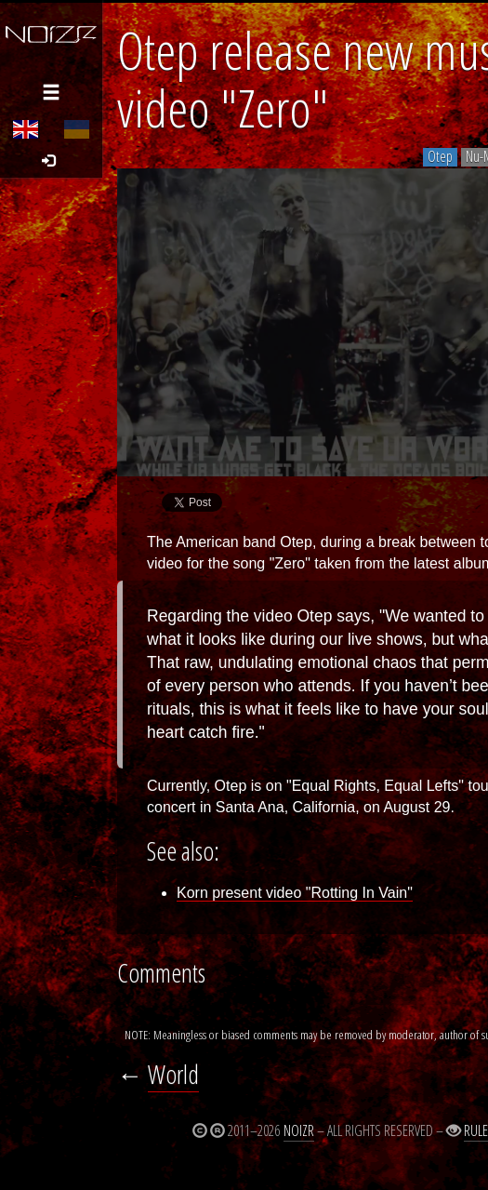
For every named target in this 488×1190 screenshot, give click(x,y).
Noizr (299, 1130)
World (173, 1074)
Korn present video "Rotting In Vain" (295, 893)
